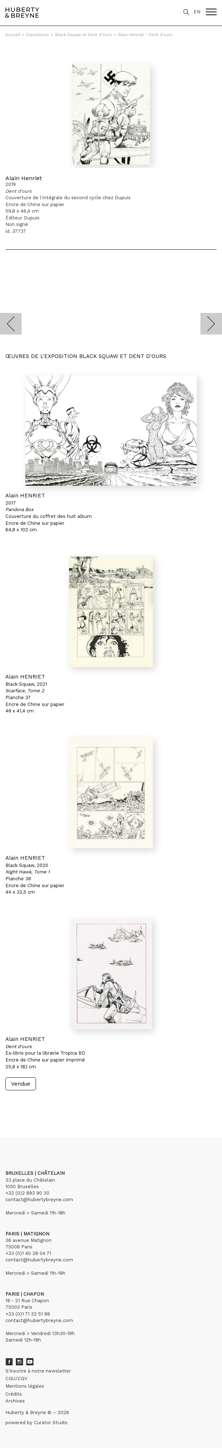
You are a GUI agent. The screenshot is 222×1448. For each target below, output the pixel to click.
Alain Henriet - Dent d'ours (145, 34)
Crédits (13, 1394)
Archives (15, 1401)
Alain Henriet (23, 178)
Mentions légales (24, 1386)
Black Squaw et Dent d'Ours (83, 34)
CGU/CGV (16, 1378)
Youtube (29, 1361)
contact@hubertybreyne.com (39, 1199)
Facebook (9, 1361)
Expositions (37, 34)
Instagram (19, 1361)
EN (197, 11)
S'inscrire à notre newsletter (38, 1371)
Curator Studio (51, 1422)
